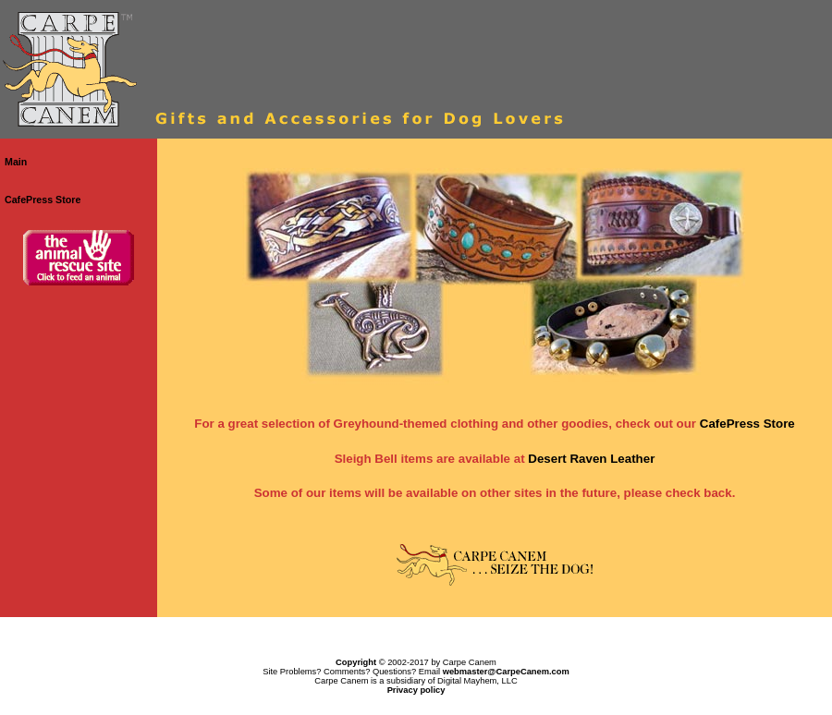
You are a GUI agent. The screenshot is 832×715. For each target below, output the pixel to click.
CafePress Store (42, 199)
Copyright (356, 662)
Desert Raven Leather (591, 459)
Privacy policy (416, 690)
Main (16, 161)
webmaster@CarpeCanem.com (506, 671)
